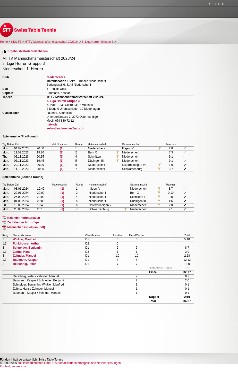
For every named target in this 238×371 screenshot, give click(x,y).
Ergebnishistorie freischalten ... (29, 51)
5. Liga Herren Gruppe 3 (97, 41)
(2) (62, 152)
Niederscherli (56, 77)
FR (217, 4)
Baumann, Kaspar (25, 259)
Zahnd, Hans (21, 251)
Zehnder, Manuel (24, 255)
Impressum (18, 366)
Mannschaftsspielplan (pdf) (26, 227)
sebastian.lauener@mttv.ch (65, 128)
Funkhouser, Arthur (26, 243)
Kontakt (5, 366)
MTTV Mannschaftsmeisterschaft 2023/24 (51, 41)
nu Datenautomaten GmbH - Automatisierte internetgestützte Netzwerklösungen (69, 363)
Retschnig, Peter (24, 264)
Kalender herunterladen (23, 217)
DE (210, 4)
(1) (62, 148)
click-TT (16, 41)
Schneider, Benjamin (27, 247)
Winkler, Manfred (24, 239)
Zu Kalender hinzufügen (24, 222)
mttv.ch (52, 124)
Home (4, 41)
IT (223, 4)
